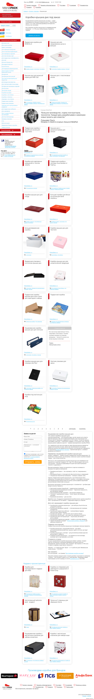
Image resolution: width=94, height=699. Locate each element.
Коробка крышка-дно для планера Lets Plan (34, 362)
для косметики (29, 102)
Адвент (27, 627)
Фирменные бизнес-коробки (9, 125)
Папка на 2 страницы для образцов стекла (59, 601)
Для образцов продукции (8, 49)
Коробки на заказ (6, 92)
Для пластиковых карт (8, 56)
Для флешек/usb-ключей (8, 76)
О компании (73, 5)
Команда (29, 7)
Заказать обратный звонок (48, 5)
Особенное (9, 36)
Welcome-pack (6, 123)
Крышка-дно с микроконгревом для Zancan (57, 129)
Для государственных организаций (8, 114)
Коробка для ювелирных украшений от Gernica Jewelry (33, 163)
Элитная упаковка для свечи (58, 362)
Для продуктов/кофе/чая (8, 82)
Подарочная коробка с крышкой (76, 520)
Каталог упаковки (31, 5)
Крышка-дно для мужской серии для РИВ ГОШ (34, 76)
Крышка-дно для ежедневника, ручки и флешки (58, 43)
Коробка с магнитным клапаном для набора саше (59, 634)
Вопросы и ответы (81, 685)
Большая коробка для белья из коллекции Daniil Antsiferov (60, 196)
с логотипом (36, 69)
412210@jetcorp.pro (10, 155)
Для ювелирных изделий (8, 53)
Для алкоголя (5, 43)
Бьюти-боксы (5, 66)
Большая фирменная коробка (32, 229)
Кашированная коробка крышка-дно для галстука (34, 329)
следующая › (72, 428)
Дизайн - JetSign (86, 696)
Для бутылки (5, 88)
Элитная (67, 69)
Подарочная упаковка (8, 103)
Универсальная (6, 127)
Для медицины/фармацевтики (10, 68)
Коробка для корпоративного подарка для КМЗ (33, 568)
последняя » (82, 428)
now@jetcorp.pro (74, 558)
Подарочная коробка (57, 295)
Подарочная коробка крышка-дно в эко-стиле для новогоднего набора (33, 296)
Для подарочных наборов (9, 109)
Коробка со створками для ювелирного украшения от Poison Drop (59, 568)
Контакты (38, 7)
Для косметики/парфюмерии (9, 51)
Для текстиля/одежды (8, 117)
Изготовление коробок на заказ (74, 553)
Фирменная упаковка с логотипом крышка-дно (33, 262)
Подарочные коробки (7, 101)
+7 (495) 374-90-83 (8, 156)
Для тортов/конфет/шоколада (10, 84)
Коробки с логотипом (7, 95)
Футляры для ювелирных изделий (10, 86)
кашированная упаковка (62, 449)
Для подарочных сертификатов (10, 58)
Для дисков (5, 74)
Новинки (8, 29)
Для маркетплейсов (7, 64)
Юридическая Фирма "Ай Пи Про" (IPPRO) (10, 146)
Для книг (4, 60)
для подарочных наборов (29, 156)
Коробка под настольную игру (33, 395)
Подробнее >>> (28, 66)
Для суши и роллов (7, 45)
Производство (84, 5)
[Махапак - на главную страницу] (10, 7)
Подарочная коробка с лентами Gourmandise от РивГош (58, 163)
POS (3, 121)
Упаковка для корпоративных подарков (58, 103)
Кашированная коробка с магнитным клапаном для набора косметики (34, 635)
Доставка (62, 5)
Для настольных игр (7, 62)
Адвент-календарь (7, 47)
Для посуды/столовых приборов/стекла (8, 71)
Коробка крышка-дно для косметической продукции (59, 262)
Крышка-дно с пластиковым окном (60, 76)
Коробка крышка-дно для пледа (34, 195)
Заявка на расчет (34, 35)
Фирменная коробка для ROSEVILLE (33, 43)
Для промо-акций (6, 90)
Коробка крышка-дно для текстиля (59, 229)
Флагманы (8, 33)
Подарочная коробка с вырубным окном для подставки (32, 129)
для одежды (42, 69)
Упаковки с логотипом (8, 99)
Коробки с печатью (7, 97)
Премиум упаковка (7, 119)
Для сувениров (6, 111)
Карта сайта (70, 687)
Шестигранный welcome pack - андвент (33, 601)
